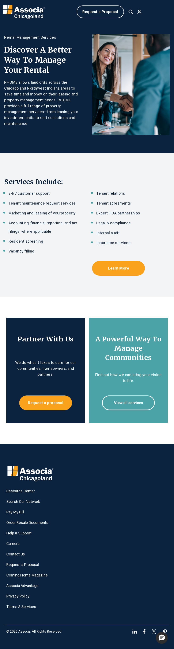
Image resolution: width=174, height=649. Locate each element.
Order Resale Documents (27, 522)
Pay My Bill (15, 512)
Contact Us (15, 554)
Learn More (118, 268)
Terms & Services (21, 606)
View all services (128, 403)
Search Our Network (23, 501)
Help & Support (18, 533)
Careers (13, 543)
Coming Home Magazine (27, 575)
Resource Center (20, 491)
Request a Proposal (100, 11)
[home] (25, 11)
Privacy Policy (18, 596)
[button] (139, 11)
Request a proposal (45, 403)
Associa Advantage (22, 585)
